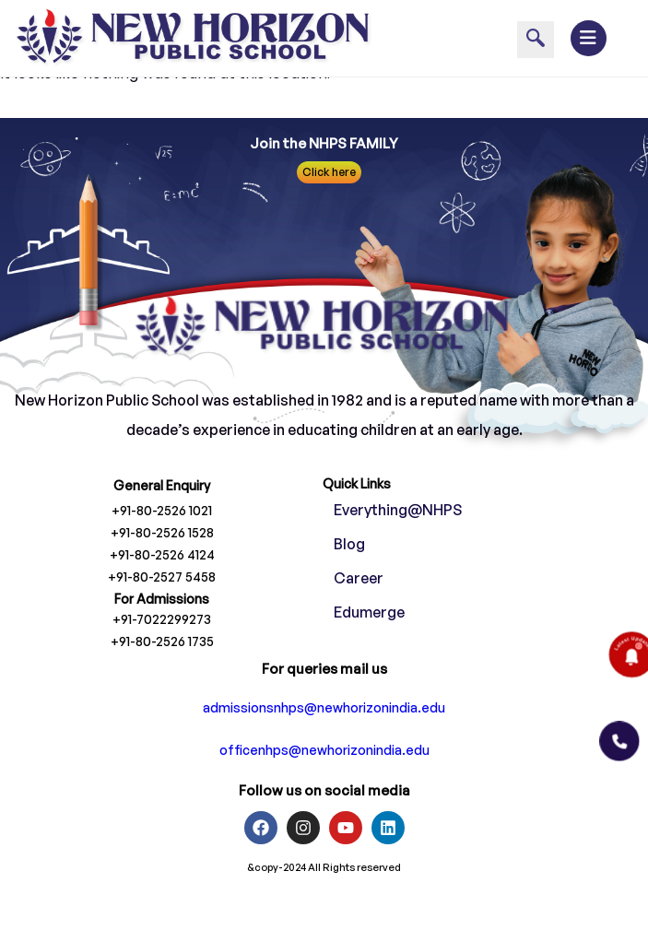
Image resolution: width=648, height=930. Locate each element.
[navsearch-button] (535, 39)
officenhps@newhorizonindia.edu (324, 779)
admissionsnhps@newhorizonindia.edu (324, 737)
